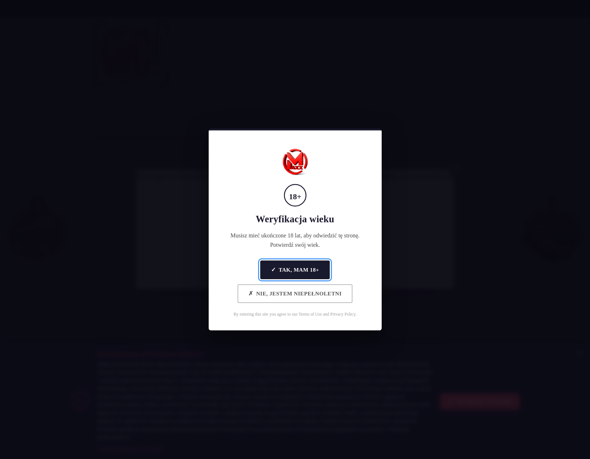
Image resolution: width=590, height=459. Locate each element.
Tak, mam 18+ (295, 270)
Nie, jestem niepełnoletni (295, 293)
